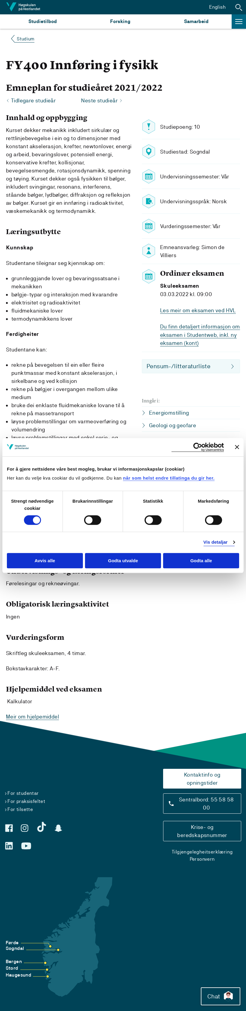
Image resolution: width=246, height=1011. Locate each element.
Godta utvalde (123, 560)
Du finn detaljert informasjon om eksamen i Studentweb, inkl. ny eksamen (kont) (200, 334)
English (217, 7)
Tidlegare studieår (33, 101)
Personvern (202, 859)
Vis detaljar (216, 542)
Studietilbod (42, 21)
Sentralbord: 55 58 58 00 (206, 803)
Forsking (120, 21)
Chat (220, 996)
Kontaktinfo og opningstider (202, 778)
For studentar (23, 793)
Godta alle (201, 560)
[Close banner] (237, 447)
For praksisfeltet (26, 801)
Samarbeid (196, 21)
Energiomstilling (169, 412)
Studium (25, 38)
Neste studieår (99, 101)
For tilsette (20, 809)
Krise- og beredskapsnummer (202, 831)
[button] (239, 7)
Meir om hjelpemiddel (32, 716)
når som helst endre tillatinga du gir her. (169, 478)
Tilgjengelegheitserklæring (202, 851)
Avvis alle (44, 560)
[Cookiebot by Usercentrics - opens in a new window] (197, 447)
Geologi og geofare (172, 425)
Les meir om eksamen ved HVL (198, 310)
